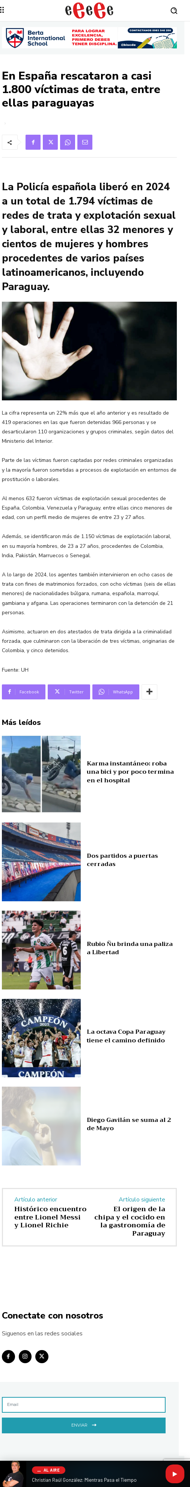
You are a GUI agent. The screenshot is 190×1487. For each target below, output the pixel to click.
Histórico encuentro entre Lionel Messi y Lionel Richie (50, 1217)
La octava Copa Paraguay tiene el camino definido (126, 1036)
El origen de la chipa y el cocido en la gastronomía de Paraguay (129, 1221)
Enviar (84, 1424)
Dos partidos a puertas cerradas (122, 860)
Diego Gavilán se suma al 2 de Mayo (129, 1124)
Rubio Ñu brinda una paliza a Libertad (130, 948)
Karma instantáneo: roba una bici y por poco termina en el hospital (130, 772)
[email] (84, 1405)
